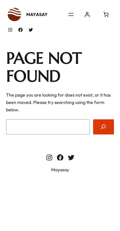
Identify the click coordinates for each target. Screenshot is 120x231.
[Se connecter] (87, 14)
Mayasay (37, 14)
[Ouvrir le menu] (71, 14)
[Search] (103, 126)
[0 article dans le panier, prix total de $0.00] (106, 14)
